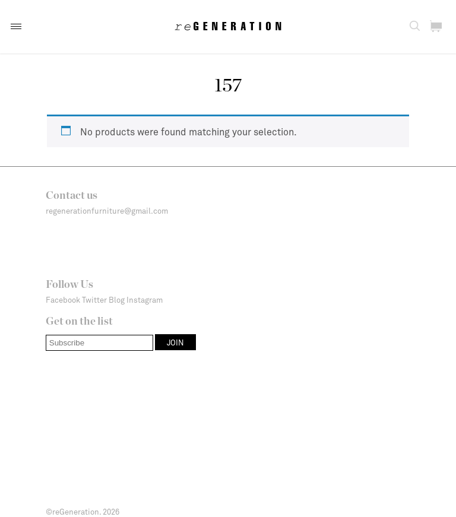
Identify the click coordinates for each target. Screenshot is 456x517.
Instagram (144, 300)
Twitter (94, 300)
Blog (117, 300)
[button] (16, 26)
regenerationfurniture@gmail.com (107, 210)
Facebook (63, 300)
